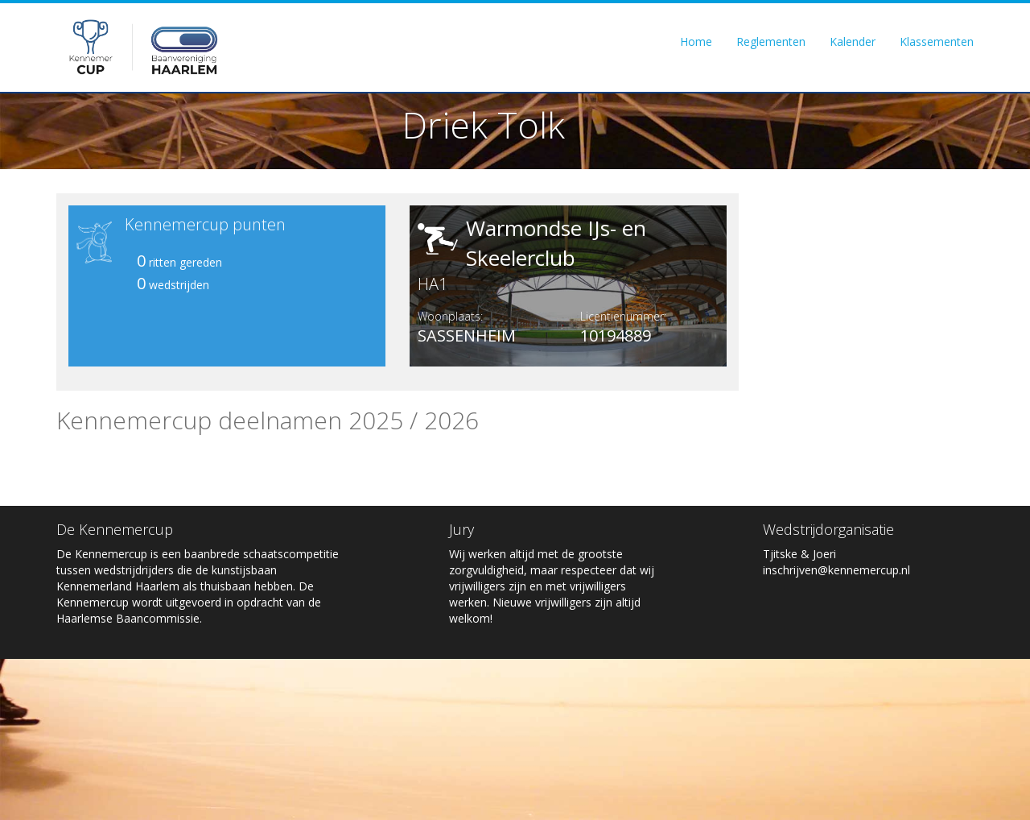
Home (696, 41)
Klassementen (937, 41)
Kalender (853, 41)
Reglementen (770, 41)
